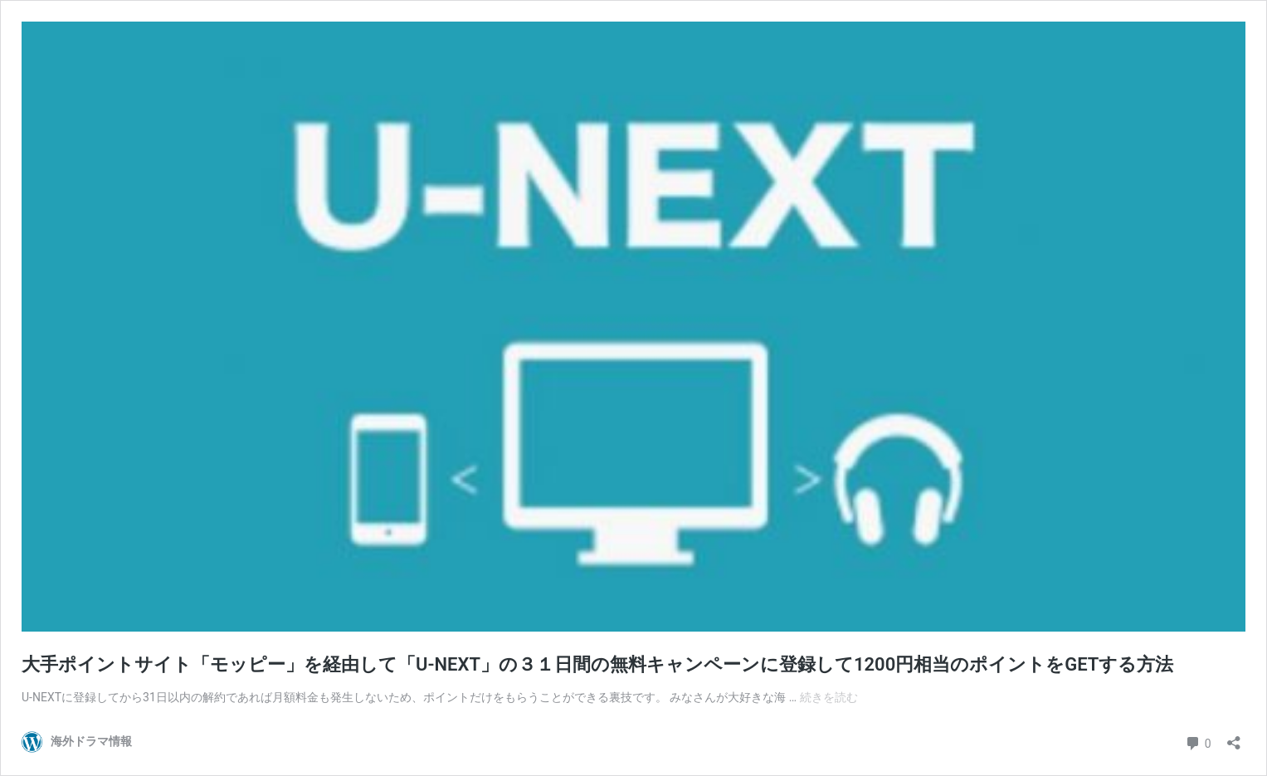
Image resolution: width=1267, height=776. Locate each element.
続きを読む (829, 697)
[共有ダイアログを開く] (1233, 737)
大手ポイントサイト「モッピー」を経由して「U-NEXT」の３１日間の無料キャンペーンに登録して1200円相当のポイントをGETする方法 (597, 664)
